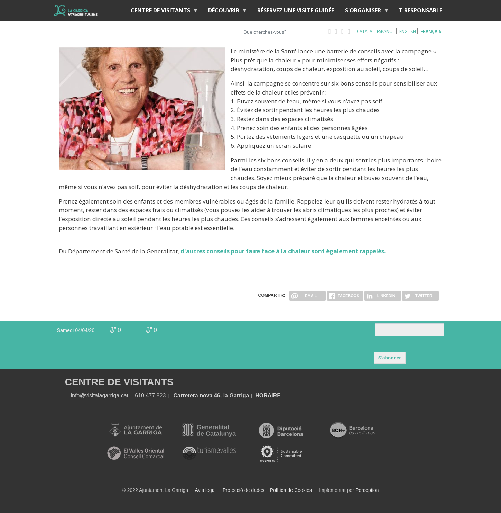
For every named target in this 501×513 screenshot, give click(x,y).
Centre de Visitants (161, 12)
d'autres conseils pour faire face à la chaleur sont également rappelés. (283, 251)
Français (430, 31)
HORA (263, 395)
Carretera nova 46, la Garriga (211, 395)
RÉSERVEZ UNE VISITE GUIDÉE (295, 10)
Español (386, 31)
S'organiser (364, 12)
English (407, 31)
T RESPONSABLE (420, 10)
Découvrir (225, 12)
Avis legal (205, 490)
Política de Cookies (291, 490)
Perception (367, 490)
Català (364, 31)
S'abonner (389, 357)
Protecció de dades (244, 490)
